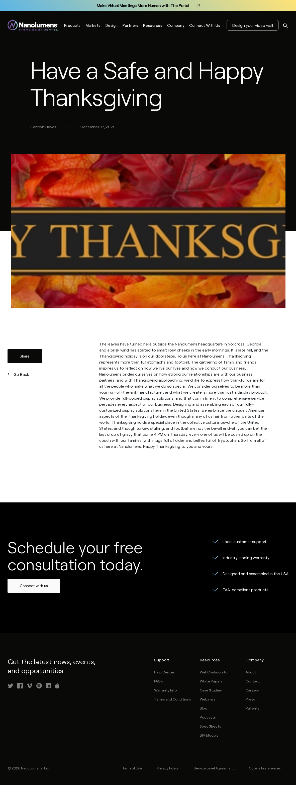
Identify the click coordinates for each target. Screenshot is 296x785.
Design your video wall (252, 25)
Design (112, 25)
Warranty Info (165, 690)
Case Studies (211, 690)
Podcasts (208, 717)
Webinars (207, 699)
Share (25, 356)
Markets (93, 25)
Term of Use (132, 768)
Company (175, 25)
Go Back (21, 374)
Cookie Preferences (265, 768)
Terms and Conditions (172, 699)
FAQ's (158, 681)
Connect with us (34, 585)
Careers (252, 690)
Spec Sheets (210, 726)
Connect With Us (204, 25)
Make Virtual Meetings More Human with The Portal (148, 6)
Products (72, 25)
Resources (152, 25)
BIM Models (209, 735)
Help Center (164, 672)
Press (250, 699)
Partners (130, 25)
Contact (253, 681)
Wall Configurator (214, 672)
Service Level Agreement (214, 768)
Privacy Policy (168, 768)
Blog (203, 708)
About (251, 672)
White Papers (211, 681)
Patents (252, 708)
